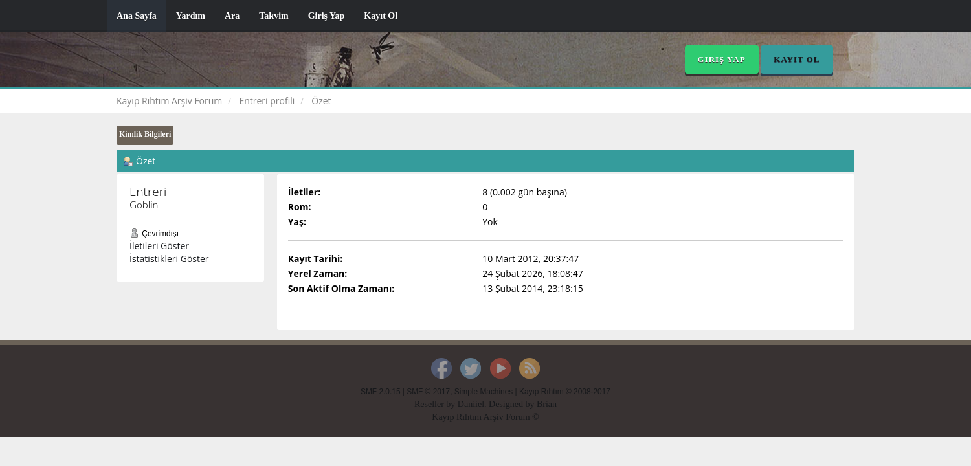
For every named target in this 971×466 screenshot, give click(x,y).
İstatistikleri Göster (169, 258)
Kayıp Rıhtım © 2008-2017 (564, 391)
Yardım (190, 16)
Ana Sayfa (137, 16)
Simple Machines (483, 391)
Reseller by (436, 404)
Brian (547, 404)
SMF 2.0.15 (380, 391)
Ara (232, 16)
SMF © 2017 (428, 391)
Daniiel (471, 404)
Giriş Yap (326, 16)
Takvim (273, 16)
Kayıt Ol (380, 16)
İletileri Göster (159, 245)
